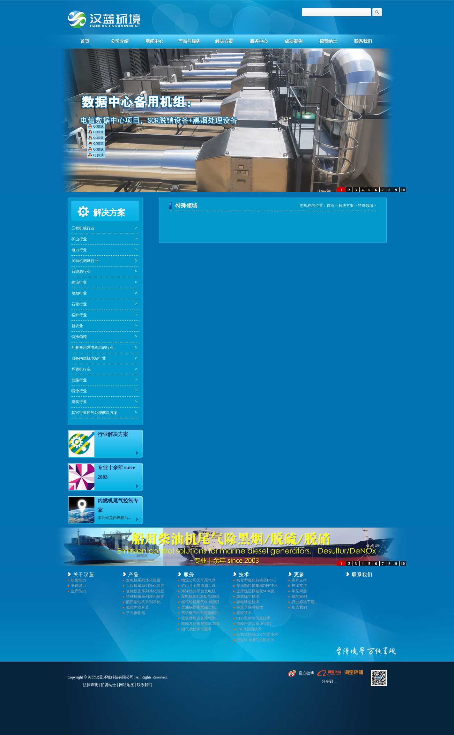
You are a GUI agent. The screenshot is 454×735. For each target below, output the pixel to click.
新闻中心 (154, 41)
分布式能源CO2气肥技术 (257, 634)
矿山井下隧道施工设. (199, 585)
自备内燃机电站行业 (88, 358)
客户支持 (299, 580)
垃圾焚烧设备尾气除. (199, 618)
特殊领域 (79, 336)
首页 (84, 41)
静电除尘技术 (247, 602)
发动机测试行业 (84, 261)
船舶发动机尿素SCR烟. (200, 623)
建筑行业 (79, 402)
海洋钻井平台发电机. (199, 591)
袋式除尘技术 (247, 596)
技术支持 (299, 585)
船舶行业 (79, 293)
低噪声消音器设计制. (254, 623)
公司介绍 (120, 41)
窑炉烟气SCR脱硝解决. (200, 613)
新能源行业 (81, 271)
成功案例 (293, 41)
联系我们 (363, 41)
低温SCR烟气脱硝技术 (255, 640)
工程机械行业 (82, 228)
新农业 (77, 326)
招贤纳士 (328, 41)
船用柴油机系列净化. (143, 602)
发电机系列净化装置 (143, 580)
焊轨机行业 (81, 369)
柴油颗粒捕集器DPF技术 (257, 585)
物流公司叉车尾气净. (199, 580)
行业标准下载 (303, 602)
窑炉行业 (79, 315)
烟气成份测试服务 (196, 629)
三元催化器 (135, 613)
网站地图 (126, 685)
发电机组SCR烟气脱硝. (200, 596)
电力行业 (79, 250)
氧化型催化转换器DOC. (256, 580)
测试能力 (78, 585)
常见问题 (299, 591)
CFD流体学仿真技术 (253, 618)
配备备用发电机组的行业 (92, 347)
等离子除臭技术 (249, 607)
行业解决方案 (113, 434)
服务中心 (259, 41)
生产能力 (78, 591)
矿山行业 (79, 239)
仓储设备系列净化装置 (145, 591)
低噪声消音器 (137, 607)
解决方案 (224, 41)
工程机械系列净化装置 (145, 585)
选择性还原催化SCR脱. (255, 591)
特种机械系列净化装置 (145, 596)
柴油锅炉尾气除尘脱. (199, 607)
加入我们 (299, 607)
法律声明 (90, 685)
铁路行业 (79, 380)
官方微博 (306, 673)
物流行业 (79, 282)
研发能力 (78, 580)
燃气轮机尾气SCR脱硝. (200, 602)
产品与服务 (189, 41)
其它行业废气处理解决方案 (94, 412)
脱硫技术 (244, 613)
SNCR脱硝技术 (249, 629)
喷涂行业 (79, 391)
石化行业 (79, 304)
